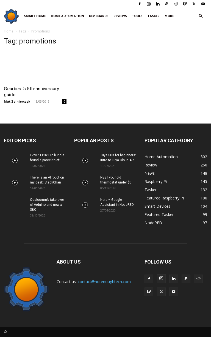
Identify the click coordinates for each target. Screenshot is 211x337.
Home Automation (67, 16)
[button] (200, 16)
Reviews (120, 16)
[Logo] (12, 16)
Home (8, 31)
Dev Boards (99, 16)
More (169, 16)
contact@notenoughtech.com (104, 281)
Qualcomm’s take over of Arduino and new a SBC (47, 205)
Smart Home (35, 16)
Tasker (154, 16)
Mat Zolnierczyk (17, 101)
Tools (137, 16)
